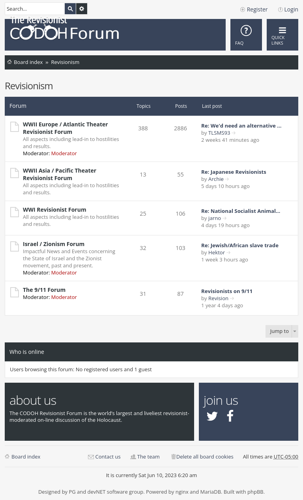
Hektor (216, 252)
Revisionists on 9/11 (226, 291)
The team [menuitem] (148, 456)
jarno (214, 218)
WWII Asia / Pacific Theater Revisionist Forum (59, 174)
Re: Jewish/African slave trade (240, 245)
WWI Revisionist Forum (54, 209)
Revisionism (65, 62)
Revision (218, 298)
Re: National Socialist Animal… (240, 210)
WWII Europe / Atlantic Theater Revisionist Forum (65, 127)
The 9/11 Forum (44, 289)
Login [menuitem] (291, 9)
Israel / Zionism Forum (53, 244)
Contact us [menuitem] (107, 456)
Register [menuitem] (257, 9)
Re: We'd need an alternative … (241, 125)
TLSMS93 (219, 132)
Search (70, 8)
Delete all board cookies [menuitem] (205, 456)
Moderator (64, 153)
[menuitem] (246, 35)
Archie (216, 178)
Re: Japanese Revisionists (233, 171)
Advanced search (81, 8)
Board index (28, 62)
